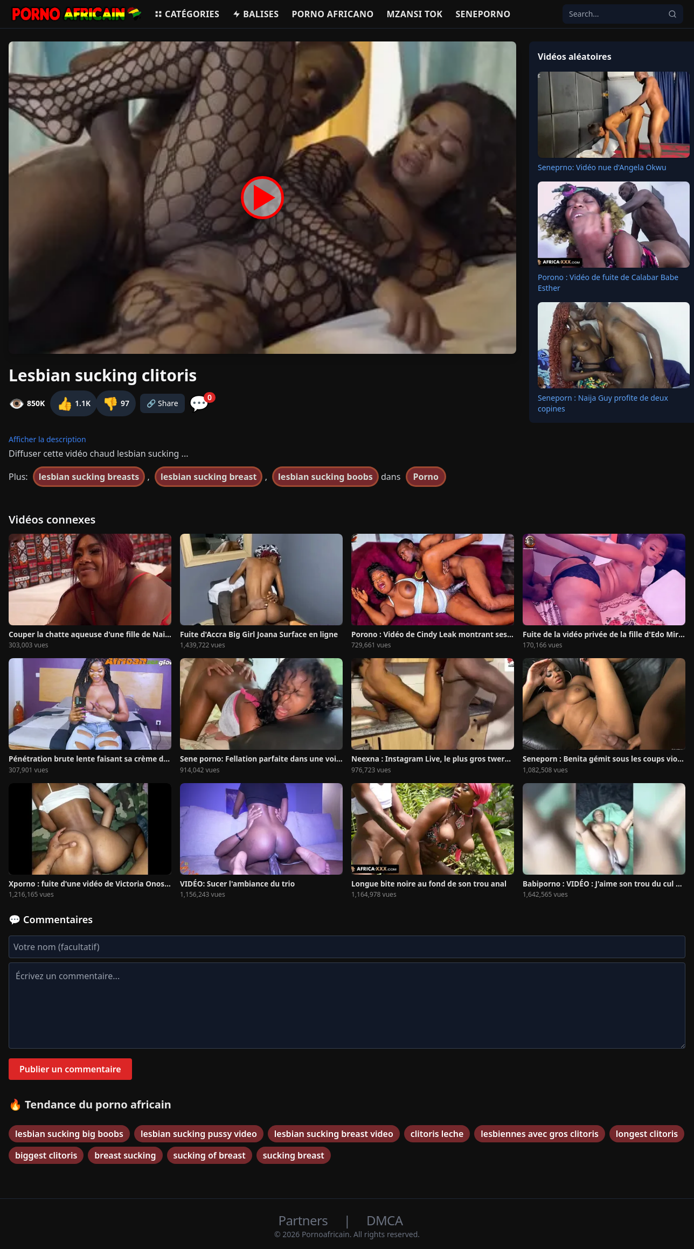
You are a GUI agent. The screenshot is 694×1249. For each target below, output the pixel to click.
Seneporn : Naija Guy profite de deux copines (603, 403)
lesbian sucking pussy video (199, 1134)
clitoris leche (437, 1134)
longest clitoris (647, 1134)
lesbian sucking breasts (89, 477)
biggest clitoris (46, 1155)
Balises (255, 14)
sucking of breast (210, 1155)
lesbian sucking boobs (325, 477)
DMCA (384, 1220)
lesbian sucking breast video (333, 1134)
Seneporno (482, 14)
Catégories (186, 14)
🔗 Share (162, 403)
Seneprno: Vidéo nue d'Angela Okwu (602, 167)
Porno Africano (332, 14)
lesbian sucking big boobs (69, 1134)
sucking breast (293, 1155)
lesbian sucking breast (209, 477)
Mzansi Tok (415, 14)
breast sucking (125, 1155)
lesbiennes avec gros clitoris (540, 1134)
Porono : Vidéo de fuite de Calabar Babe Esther (608, 282)
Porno (426, 477)
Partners (305, 1220)
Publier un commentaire (70, 1069)
